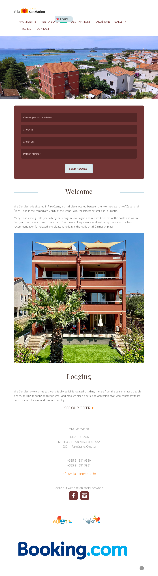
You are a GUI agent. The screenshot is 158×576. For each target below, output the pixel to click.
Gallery (120, 21)
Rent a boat (53, 21)
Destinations (81, 21)
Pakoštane (102, 21)
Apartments (28, 21)
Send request (79, 168)
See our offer (77, 407)
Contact (43, 28)
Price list (26, 28)
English (62, 19)
